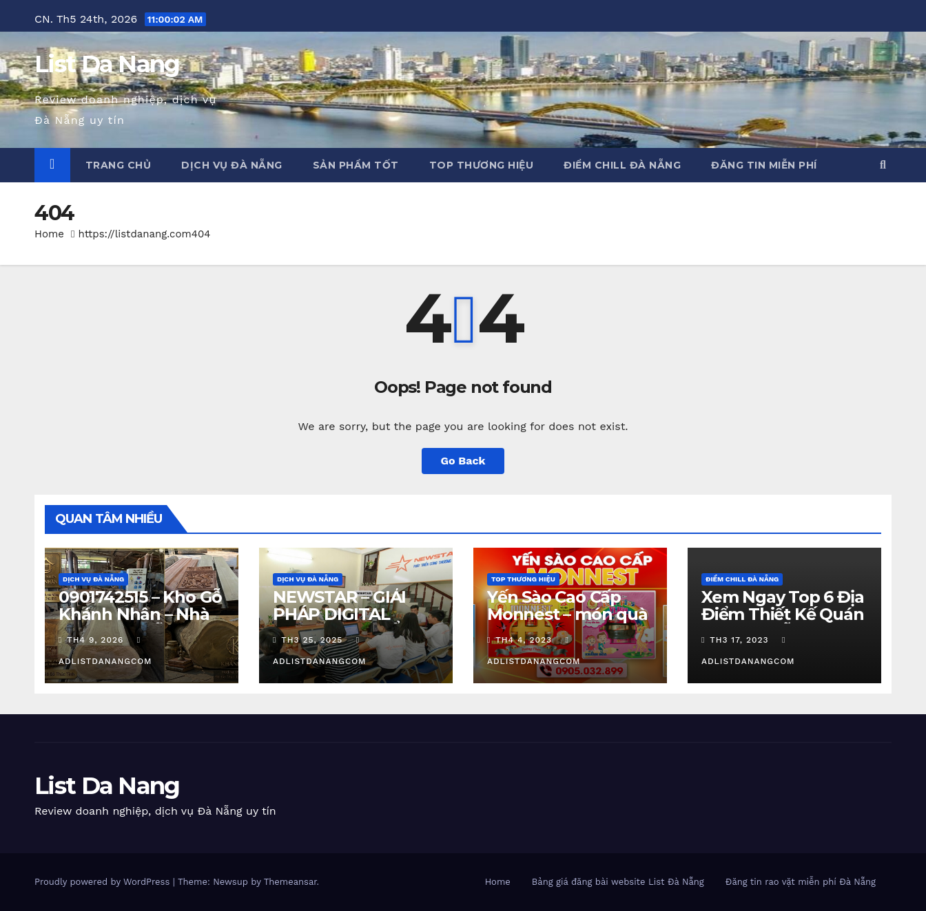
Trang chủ (118, 165)
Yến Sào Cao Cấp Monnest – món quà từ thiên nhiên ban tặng (567, 622)
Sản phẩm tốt (356, 165)
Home (49, 234)
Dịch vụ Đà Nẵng (231, 165)
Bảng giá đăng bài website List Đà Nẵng (618, 882)
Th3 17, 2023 (739, 640)
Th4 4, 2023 (523, 640)
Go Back (463, 460)
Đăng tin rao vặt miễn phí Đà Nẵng (801, 882)
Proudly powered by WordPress (103, 882)
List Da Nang (107, 64)
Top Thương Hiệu (481, 165)
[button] (883, 164)
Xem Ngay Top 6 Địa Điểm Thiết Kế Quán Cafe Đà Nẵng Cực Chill (782, 622)
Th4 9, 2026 (95, 640)
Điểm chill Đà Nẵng (622, 165)
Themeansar (290, 882)
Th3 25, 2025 (311, 640)
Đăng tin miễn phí (764, 165)
